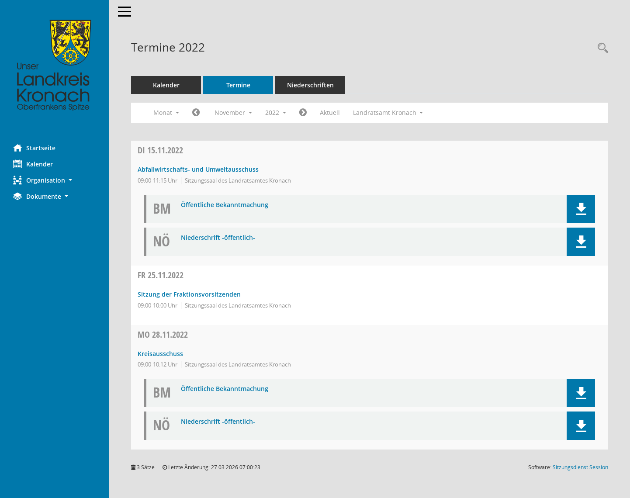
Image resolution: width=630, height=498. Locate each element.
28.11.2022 (163, 334)
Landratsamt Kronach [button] (388, 112)
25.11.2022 (160, 275)
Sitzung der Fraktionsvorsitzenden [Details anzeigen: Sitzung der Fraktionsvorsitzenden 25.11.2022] (189, 294)
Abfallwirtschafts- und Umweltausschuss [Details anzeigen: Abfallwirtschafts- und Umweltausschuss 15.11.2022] (198, 169)
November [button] (233, 112)
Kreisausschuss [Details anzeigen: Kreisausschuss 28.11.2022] (160, 353)
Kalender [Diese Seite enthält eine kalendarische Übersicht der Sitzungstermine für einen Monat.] (33, 163)
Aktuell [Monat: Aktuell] (330, 112)
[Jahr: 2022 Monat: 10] (196, 113)
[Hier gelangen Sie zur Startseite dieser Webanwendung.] (54, 65)
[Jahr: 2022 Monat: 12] (303, 113)
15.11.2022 (160, 150)
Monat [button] (166, 112)
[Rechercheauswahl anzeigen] (600, 48)
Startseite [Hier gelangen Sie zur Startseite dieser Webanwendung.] (34, 147)
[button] (54, 180)
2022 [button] (275, 112)
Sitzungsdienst (580, 467)
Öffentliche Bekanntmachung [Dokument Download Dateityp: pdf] (224, 205)
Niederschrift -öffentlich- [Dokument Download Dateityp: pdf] (218, 238)
